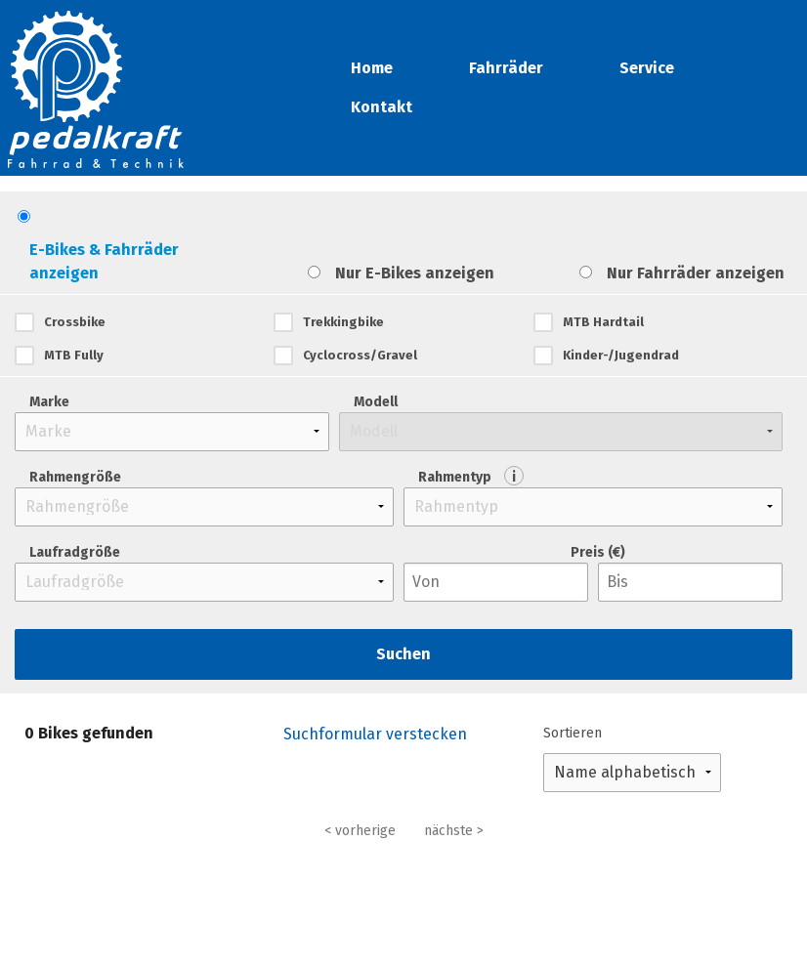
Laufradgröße (74, 552)
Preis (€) (598, 552)
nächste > (454, 830)
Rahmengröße (75, 477)
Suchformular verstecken (375, 734)
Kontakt (381, 107)
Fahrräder (506, 68)
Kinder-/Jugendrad (621, 355)
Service (646, 68)
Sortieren (572, 733)
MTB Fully (74, 355)
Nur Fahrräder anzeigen (696, 273)
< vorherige (360, 830)
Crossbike (75, 322)
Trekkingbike (343, 322)
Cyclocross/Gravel (360, 355)
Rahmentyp (471, 476)
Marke (49, 402)
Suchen (403, 654)
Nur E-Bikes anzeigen (414, 273)
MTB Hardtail (603, 322)
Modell (376, 402)
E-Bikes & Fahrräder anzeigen (104, 261)
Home (372, 68)
